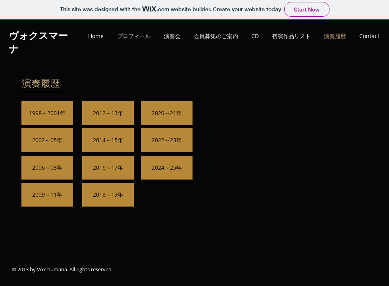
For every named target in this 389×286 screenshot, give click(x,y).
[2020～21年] (167, 113)
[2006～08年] (47, 168)
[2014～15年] (108, 140)
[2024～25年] (167, 168)
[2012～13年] (108, 113)
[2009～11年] (47, 195)
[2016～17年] (108, 168)
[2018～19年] (108, 195)
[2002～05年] (47, 140)
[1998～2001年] (47, 113)
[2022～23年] (167, 140)
